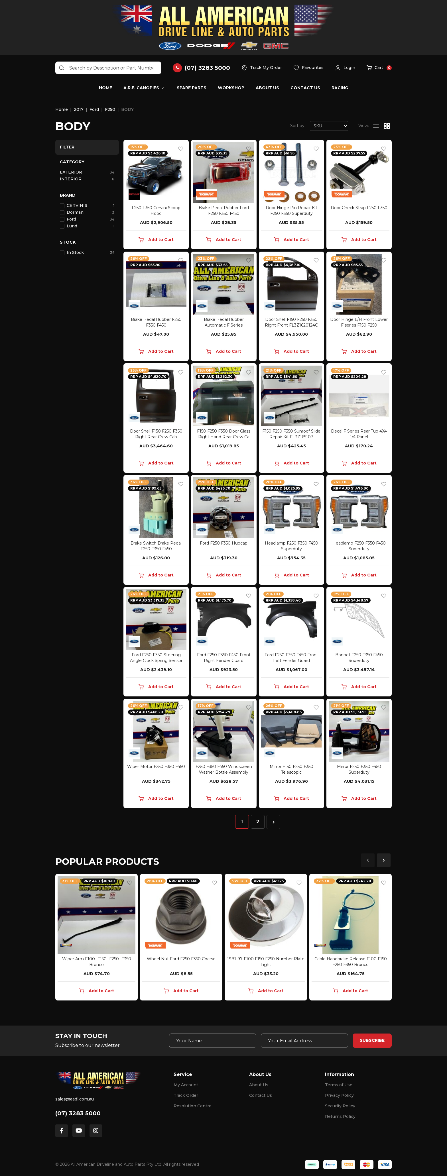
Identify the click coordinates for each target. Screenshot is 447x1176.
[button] (345, 68)
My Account (186, 1084)
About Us (267, 87)
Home (105, 87)
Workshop (231, 87)
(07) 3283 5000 (78, 1113)
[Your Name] (212, 1041)
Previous (368, 860)
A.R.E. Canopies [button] (141, 87)
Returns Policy (340, 1116)
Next (384, 860)
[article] (96, 938)
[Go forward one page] (273, 822)
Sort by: (297, 125)
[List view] (376, 126)
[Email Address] (304, 1041)
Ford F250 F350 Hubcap (223, 543)
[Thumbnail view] (387, 126)
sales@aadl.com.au (74, 1099)
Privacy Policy (339, 1095)
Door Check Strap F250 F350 (359, 207)
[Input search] (108, 68)
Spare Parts (191, 87)
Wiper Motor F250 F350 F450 (156, 766)
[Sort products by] (329, 126)
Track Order (186, 1095)
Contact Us (305, 87)
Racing (340, 87)
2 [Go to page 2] (257, 821)
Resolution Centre (193, 1105)
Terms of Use (338, 1084)
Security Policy (340, 1105)
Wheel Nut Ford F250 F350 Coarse (181, 958)
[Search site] (61, 68)
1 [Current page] (242, 821)
